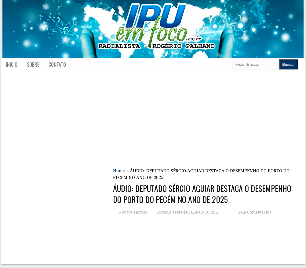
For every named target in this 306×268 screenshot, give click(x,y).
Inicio (11, 64)
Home (119, 170)
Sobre (33, 64)
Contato (57, 64)
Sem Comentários (254, 212)
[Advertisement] (207, 117)
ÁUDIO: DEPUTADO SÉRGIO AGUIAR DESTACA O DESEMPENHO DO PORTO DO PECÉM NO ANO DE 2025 (202, 193)
